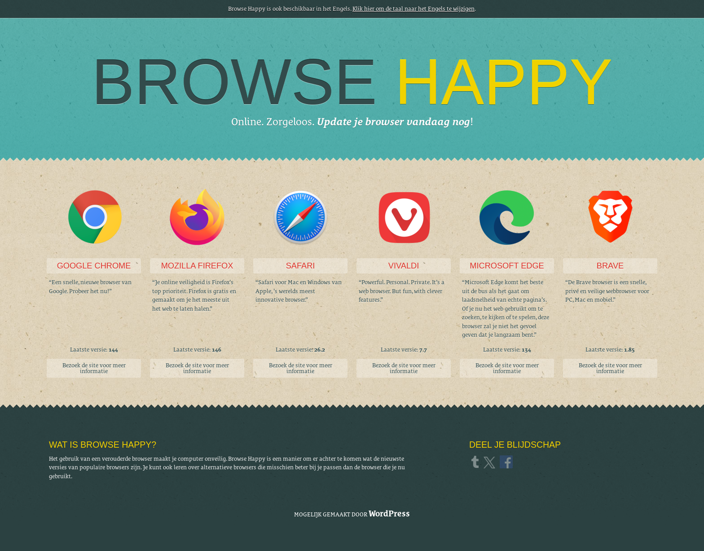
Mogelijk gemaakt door (352, 513)
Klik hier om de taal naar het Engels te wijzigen (413, 8)
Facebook (507, 461)
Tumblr (476, 461)
